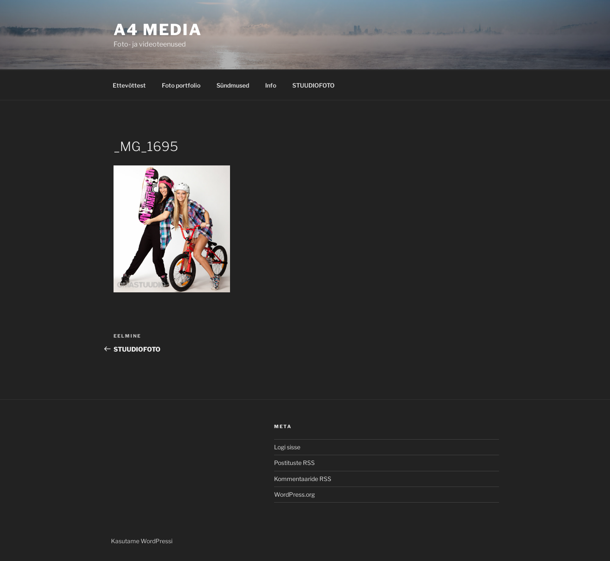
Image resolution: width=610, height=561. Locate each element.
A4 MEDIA (158, 29)
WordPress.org (294, 494)
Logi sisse (287, 447)
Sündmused (232, 85)
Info (270, 85)
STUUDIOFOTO (313, 85)
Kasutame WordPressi (141, 540)
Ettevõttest (129, 85)
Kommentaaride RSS (302, 478)
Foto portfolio (181, 85)
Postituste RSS (294, 462)
